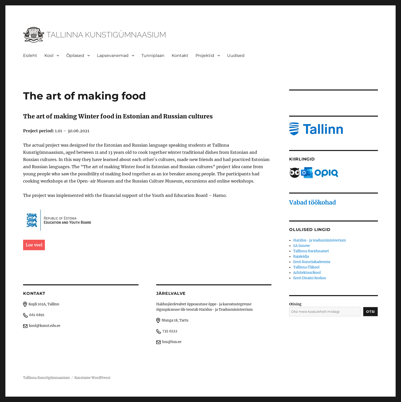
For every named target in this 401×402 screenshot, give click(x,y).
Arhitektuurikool (307, 272)
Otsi (370, 311)
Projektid (204, 55)
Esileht (30, 55)
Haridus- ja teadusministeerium (319, 240)
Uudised (235, 55)
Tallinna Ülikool (306, 267)
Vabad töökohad (312, 202)
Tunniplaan (152, 55)
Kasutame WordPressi (92, 378)
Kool (48, 55)
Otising (295, 304)
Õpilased (75, 55)
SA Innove (301, 246)
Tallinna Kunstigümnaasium (46, 378)
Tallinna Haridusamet (311, 251)
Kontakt (180, 55)
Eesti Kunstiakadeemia (311, 262)
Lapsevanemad (113, 55)
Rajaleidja (301, 256)
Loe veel (34, 244)
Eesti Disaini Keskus (309, 278)
